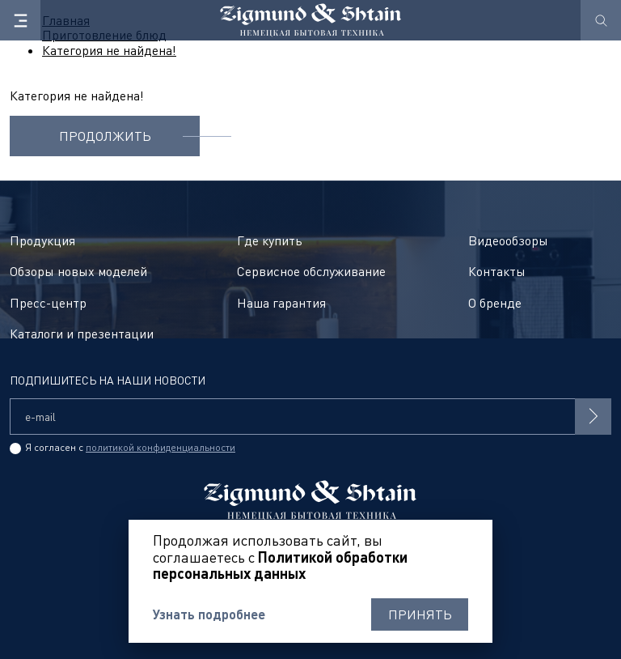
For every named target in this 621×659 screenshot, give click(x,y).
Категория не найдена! (109, 50)
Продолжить (105, 136)
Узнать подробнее (209, 614)
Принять (420, 614)
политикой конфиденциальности (160, 447)
